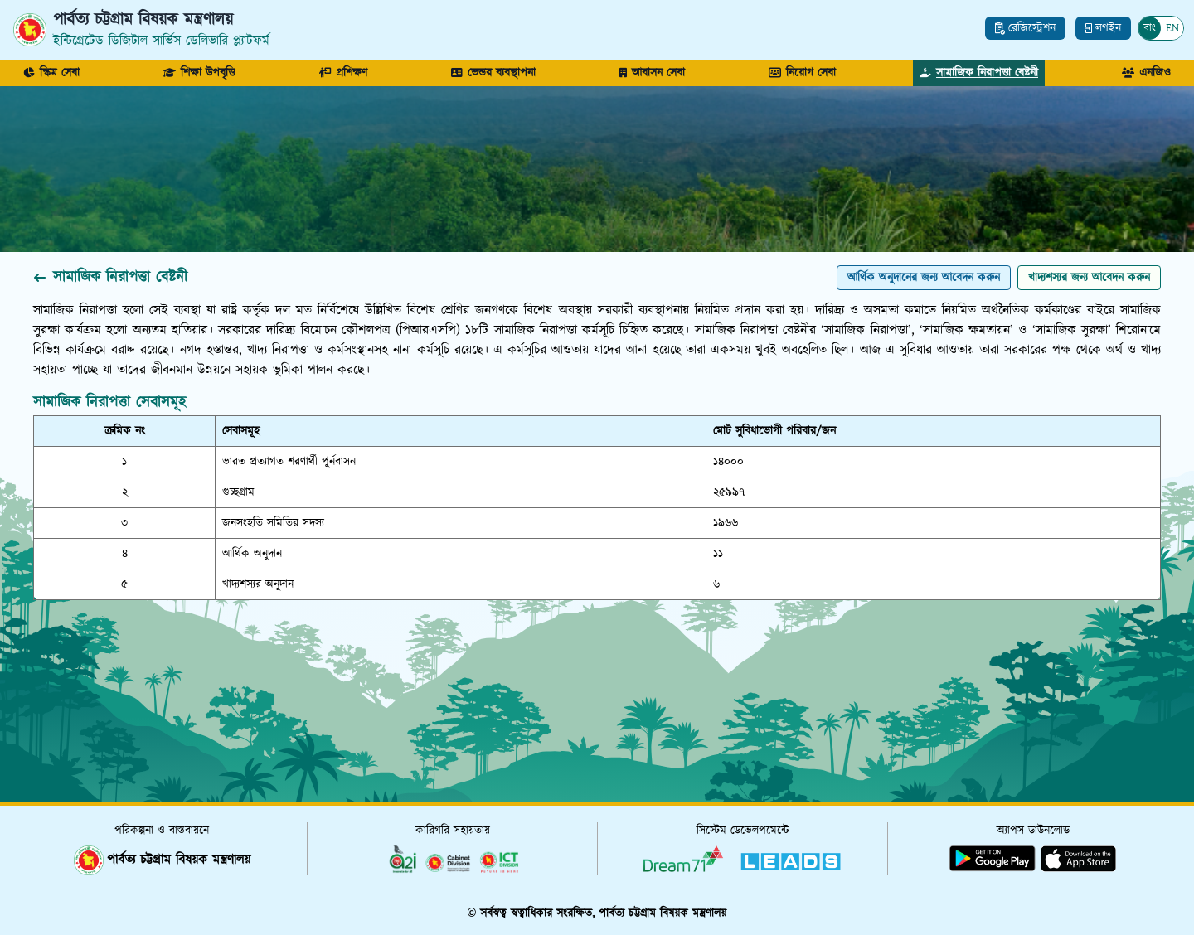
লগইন (1103, 28)
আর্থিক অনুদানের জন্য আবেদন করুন (923, 277)
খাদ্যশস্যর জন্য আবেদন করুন (1089, 277)
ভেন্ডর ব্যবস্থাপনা (493, 73)
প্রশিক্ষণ (342, 73)
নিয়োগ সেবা (802, 73)
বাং (1149, 28)
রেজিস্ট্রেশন (1025, 28)
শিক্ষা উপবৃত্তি (199, 73)
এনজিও (1146, 73)
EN (1172, 28)
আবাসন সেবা (652, 73)
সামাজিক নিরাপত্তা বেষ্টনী (979, 73)
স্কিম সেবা (51, 73)
